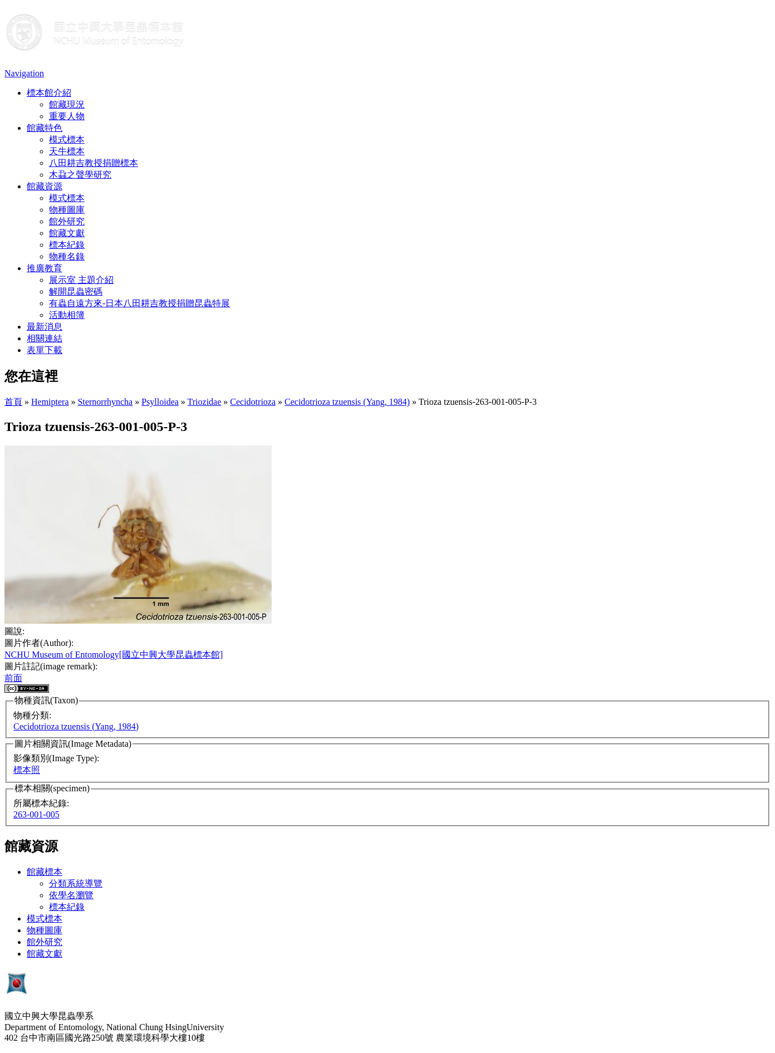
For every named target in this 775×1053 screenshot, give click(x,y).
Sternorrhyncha (105, 401)
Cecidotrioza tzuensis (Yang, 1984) (347, 401)
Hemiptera (50, 401)
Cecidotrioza (253, 401)
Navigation (24, 73)
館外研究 (67, 221)
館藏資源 (44, 186)
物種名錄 (67, 256)
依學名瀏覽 (71, 895)
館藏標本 (44, 871)
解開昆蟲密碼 (75, 291)
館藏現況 (67, 104)
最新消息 (44, 326)
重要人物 (67, 116)
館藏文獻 (67, 233)
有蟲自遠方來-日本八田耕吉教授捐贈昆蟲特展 (139, 303)
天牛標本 (67, 151)
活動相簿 (67, 315)
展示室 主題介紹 (81, 280)
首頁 (13, 401)
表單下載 (44, 350)
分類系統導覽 (75, 883)
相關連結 (44, 338)
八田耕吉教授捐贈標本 (93, 163)
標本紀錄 (67, 244)
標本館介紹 (49, 92)
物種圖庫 (67, 209)
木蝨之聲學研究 (80, 174)
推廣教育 (44, 268)
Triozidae (205, 401)
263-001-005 (36, 814)
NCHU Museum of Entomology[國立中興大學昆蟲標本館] (113, 654)
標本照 (26, 770)
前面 (13, 678)
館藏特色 (44, 128)
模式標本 (67, 139)
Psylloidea (160, 401)
